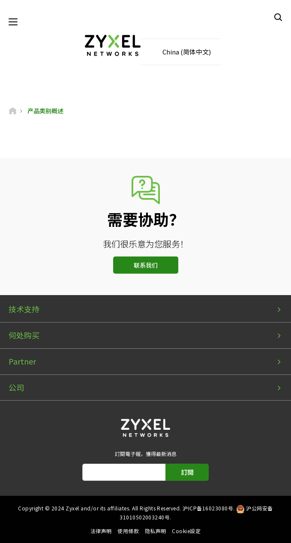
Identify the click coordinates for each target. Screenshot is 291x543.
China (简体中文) (186, 51)
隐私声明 (155, 530)
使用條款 (128, 530)
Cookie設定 (186, 530)
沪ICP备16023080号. (208, 508)
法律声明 (101, 530)
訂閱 (187, 472)
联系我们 (146, 265)
